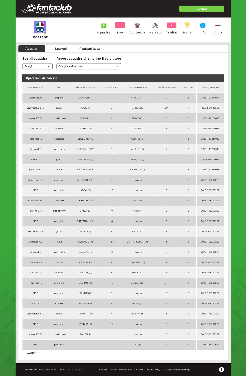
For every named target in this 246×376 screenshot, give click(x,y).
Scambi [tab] (61, 49)
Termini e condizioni (121, 369)
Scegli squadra (34, 58)
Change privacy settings (176, 369)
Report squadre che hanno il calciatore (89, 58)
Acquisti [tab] (31, 49)
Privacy (138, 369)
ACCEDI (201, 8)
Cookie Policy (152, 369)
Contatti (102, 369)
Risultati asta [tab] (89, 49)
